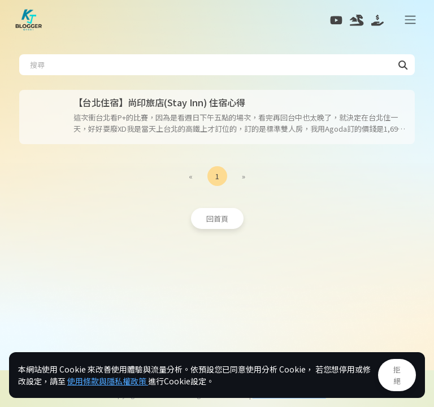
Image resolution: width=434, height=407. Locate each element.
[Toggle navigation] (410, 20)
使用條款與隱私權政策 (107, 381)
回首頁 (217, 218)
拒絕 (397, 375)
